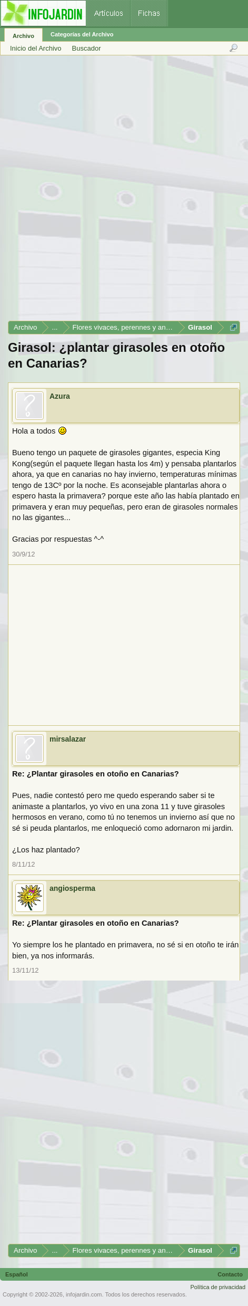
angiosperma (72, 888)
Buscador (86, 48)
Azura (59, 396)
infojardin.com (84, 1294)
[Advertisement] (123, 191)
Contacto (230, 1274)
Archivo (23, 36)
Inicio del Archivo (36, 48)
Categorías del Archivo (82, 34)
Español (16, 1274)
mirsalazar (67, 739)
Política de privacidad (217, 1287)
